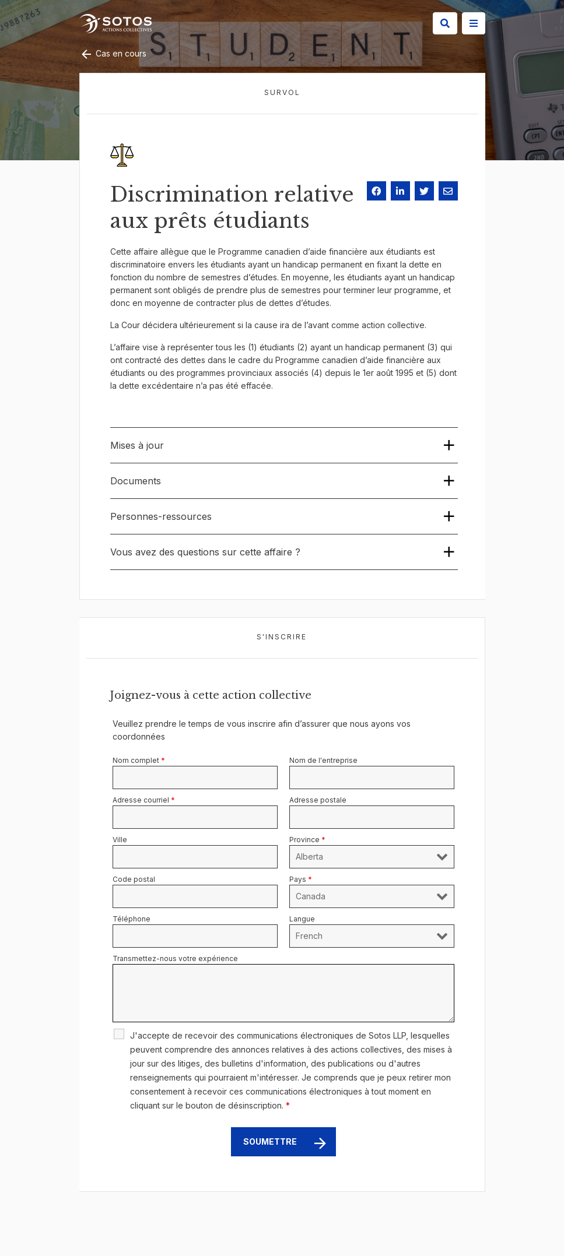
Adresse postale (317, 800)
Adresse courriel (144, 800)
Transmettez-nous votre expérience (175, 958)
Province (307, 839)
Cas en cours (112, 53)
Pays (300, 879)
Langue (302, 918)
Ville (120, 839)
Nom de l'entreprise (323, 760)
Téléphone (131, 918)
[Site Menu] (473, 23)
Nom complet (139, 760)
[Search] (445, 23)
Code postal (134, 879)
